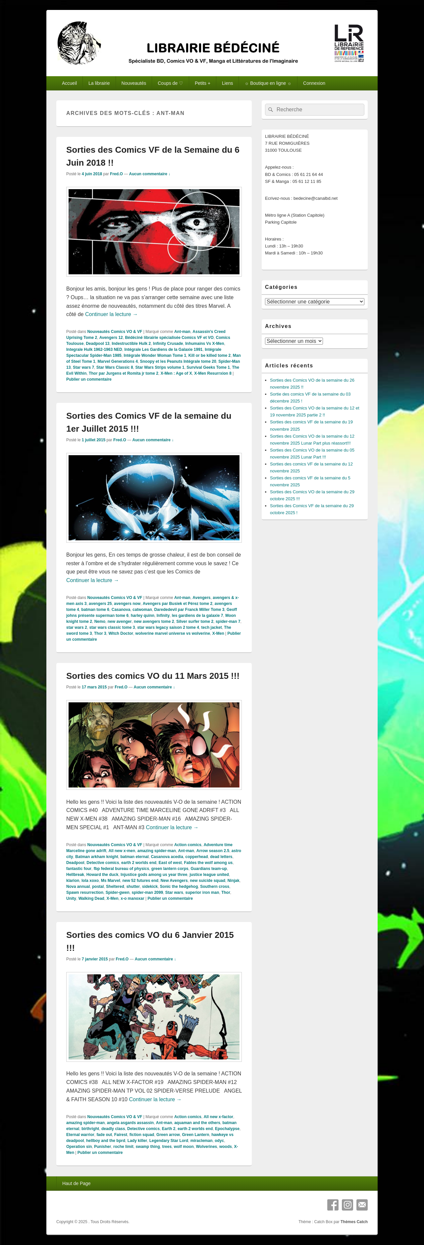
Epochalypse (227, 1128)
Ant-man (182, 331)
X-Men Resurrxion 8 (213, 373)
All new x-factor (218, 1116)
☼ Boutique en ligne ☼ (268, 83)
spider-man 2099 (147, 892)
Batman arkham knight (96, 856)
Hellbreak (75, 874)
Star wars (174, 892)
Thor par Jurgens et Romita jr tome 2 (123, 373)
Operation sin (79, 1146)
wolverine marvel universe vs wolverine (172, 633)
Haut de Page (76, 1183)
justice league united (209, 874)
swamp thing (147, 1146)
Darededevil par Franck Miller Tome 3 (189, 609)
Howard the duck (102, 874)
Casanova (121, 609)
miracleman (201, 1140)
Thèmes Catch (354, 1221)
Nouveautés (134, 83)
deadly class (113, 1128)
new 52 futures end (140, 880)
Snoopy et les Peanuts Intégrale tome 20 (178, 361)
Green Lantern (195, 1134)
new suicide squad (207, 880)
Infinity (163, 615)
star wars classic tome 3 (112, 627)
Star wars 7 (83, 367)
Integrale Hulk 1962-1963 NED (94, 349)
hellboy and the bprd (105, 1140)
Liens (227, 83)
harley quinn (142, 615)
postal (98, 886)
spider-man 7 (228, 621)
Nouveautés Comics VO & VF (114, 331)
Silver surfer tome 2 (194, 621)
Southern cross (214, 886)
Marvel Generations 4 (117, 361)
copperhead (197, 856)
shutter (133, 886)
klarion (72, 880)
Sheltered (115, 886)
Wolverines (206, 1146)
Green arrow (168, 1134)
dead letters (221, 856)
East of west (170, 862)
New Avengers (174, 880)
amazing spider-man (156, 850)
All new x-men (121, 850)
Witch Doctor (120, 633)
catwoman (142, 609)
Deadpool (75, 862)
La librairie (99, 83)
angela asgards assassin (130, 1122)
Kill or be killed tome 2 (209, 355)
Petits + (202, 83)
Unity (71, 898)
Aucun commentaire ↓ (149, 174)
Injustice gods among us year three (154, 874)
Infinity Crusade (168, 343)
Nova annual (78, 886)
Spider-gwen (118, 892)
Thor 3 (100, 633)
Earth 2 (169, 1128)
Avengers (201, 597)
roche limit (123, 1146)
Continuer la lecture (111, 314)
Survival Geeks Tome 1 (208, 367)
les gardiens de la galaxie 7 (197, 615)
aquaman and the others (197, 1122)
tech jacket (211, 627)
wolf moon (184, 1146)
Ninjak (233, 880)
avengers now (127, 603)
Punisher (102, 1146)
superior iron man (202, 892)
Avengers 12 (111, 337)
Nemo (99, 621)
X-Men (218, 633)
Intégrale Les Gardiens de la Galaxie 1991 (163, 349)
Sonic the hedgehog (179, 886)
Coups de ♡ (170, 83)
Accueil (69, 83)
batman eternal (134, 856)
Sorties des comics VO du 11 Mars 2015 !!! (152, 676)
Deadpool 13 (97, 343)
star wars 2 (76, 627)
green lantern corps (169, 868)
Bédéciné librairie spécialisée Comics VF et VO (169, 337)
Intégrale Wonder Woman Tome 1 (155, 355)
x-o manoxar (132, 898)
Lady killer (137, 1140)
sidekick (150, 886)
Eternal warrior (80, 1134)
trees (167, 1146)
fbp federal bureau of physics (121, 868)
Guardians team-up (208, 868)
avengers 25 (100, 603)
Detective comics (102, 862)
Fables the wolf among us (208, 862)
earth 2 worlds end (138, 862)
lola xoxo (90, 880)
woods (225, 1146)
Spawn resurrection (84, 892)
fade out (104, 1134)
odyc (219, 1140)
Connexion (314, 83)
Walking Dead (91, 898)
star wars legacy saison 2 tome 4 (168, 627)
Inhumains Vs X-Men (204, 343)
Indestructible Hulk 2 (131, 343)
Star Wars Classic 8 (114, 367)
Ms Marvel (110, 880)
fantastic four (78, 868)
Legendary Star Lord (168, 1140)
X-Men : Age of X (176, 373)
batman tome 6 (95, 609)
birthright (90, 1128)
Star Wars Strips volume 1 (159, 367)
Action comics (187, 844)
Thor (225, 892)
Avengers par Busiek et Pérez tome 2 (177, 603)
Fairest (120, 1134)
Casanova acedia (167, 856)
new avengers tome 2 (154, 621)
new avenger (120, 621)
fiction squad (142, 1134)
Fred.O (116, 174)
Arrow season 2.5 (212, 850)
